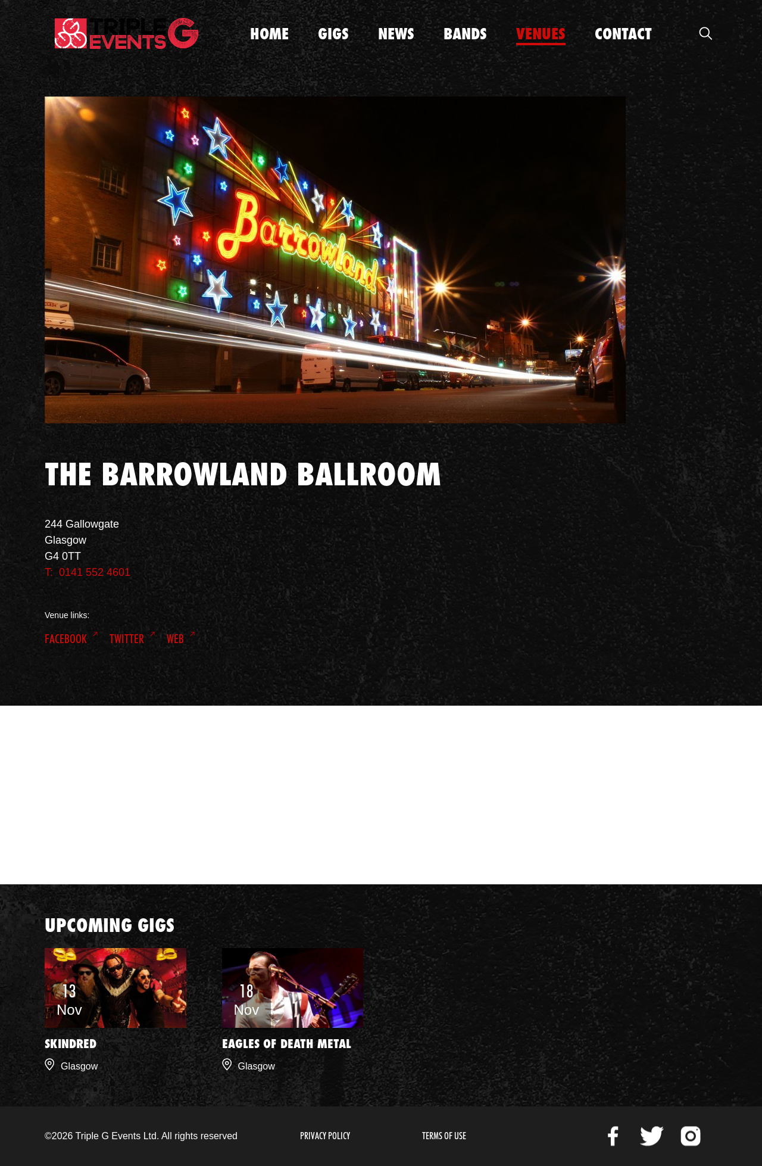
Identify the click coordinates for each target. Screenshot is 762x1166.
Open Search (705, 33)
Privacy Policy (325, 1136)
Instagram (690, 1136)
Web (175, 639)
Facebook (66, 639)
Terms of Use (444, 1136)
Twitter (127, 639)
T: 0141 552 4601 (87, 572)
